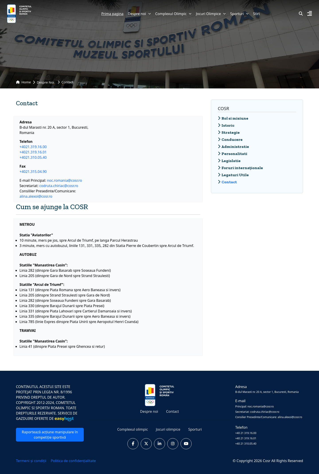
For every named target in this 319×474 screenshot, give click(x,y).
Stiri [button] (256, 13)
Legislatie (229, 160)
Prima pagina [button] (112, 13)
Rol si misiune (233, 118)
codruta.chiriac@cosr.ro (58, 185)
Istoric (226, 125)
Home (23, 82)
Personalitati (232, 153)
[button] (309, 13)
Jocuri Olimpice (211, 13)
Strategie (229, 132)
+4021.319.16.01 (33, 152)
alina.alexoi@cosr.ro (35, 196)
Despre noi (139, 13)
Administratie (233, 146)
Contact (172, 411)
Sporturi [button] (239, 13)
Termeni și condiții (31, 460)
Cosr (267, 460)
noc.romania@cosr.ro (64, 180)
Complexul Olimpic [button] (173, 13)
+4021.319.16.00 (33, 146)
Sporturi (195, 429)
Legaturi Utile (233, 174)
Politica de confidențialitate (73, 460)
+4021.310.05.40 (33, 157)
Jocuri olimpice (168, 429)
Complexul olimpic (132, 429)
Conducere (230, 139)
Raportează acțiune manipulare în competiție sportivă (50, 435)
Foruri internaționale (240, 167)
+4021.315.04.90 (33, 171)
